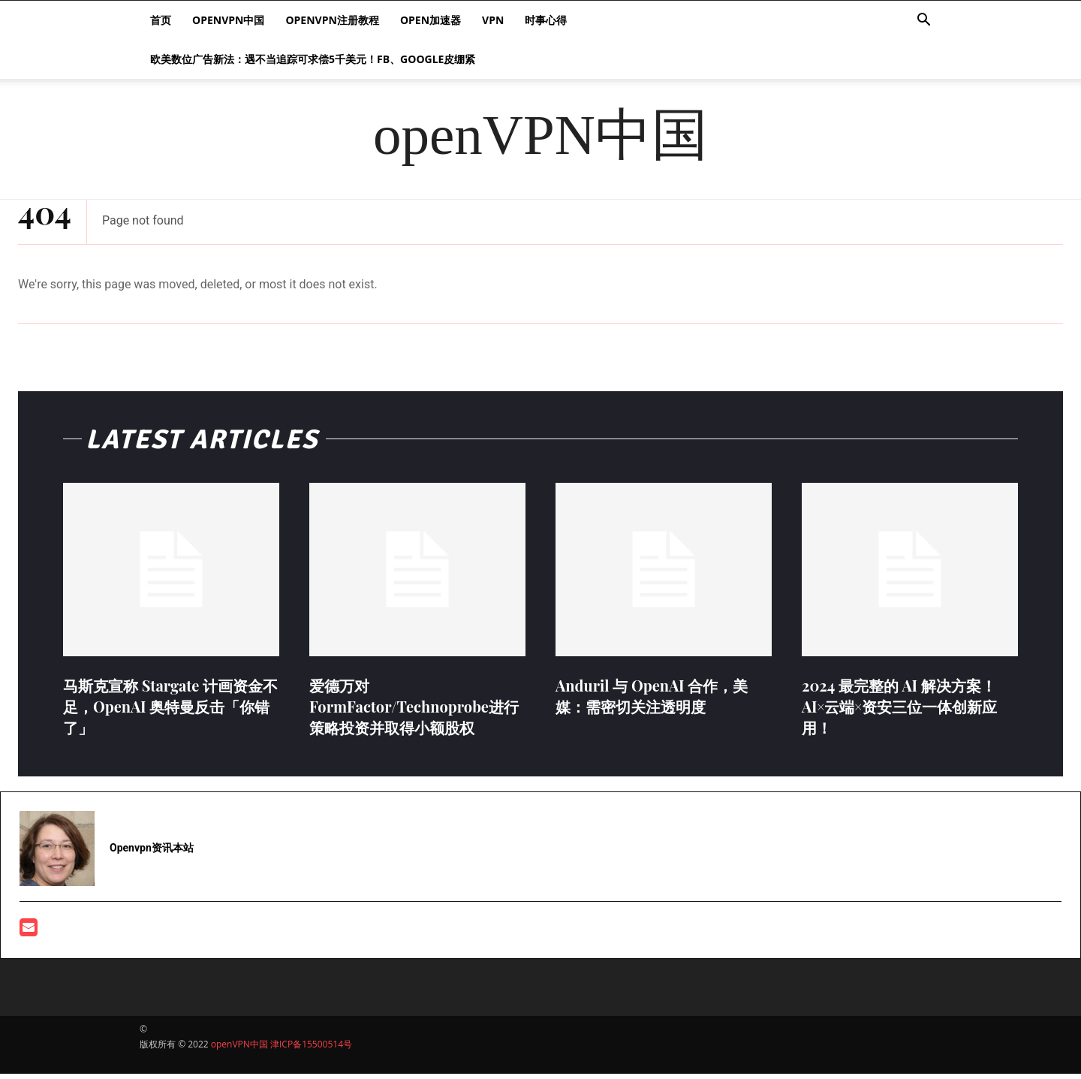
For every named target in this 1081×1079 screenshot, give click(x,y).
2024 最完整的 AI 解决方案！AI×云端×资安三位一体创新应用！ (899, 711)
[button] (923, 21)
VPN (493, 20)
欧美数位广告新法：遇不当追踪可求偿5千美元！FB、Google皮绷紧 (312, 59)
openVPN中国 (228, 20)
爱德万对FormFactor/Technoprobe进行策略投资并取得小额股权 (414, 711)
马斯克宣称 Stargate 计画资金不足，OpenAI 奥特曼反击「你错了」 (170, 711)
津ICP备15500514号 (311, 1049)
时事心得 (546, 20)
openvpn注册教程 (331, 20)
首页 (160, 20)
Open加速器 (430, 20)
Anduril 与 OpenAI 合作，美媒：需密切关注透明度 (652, 701)
